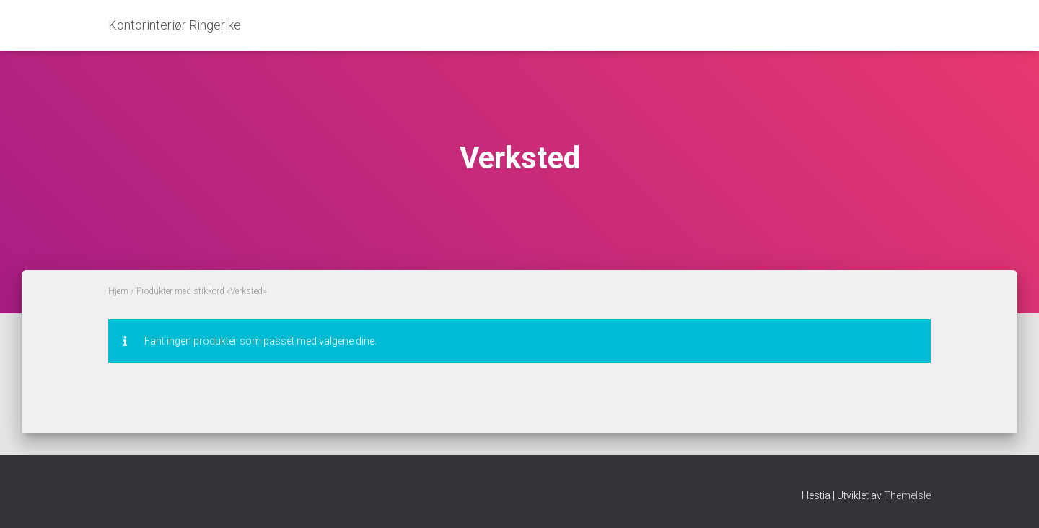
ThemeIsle (907, 495)
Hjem (118, 291)
